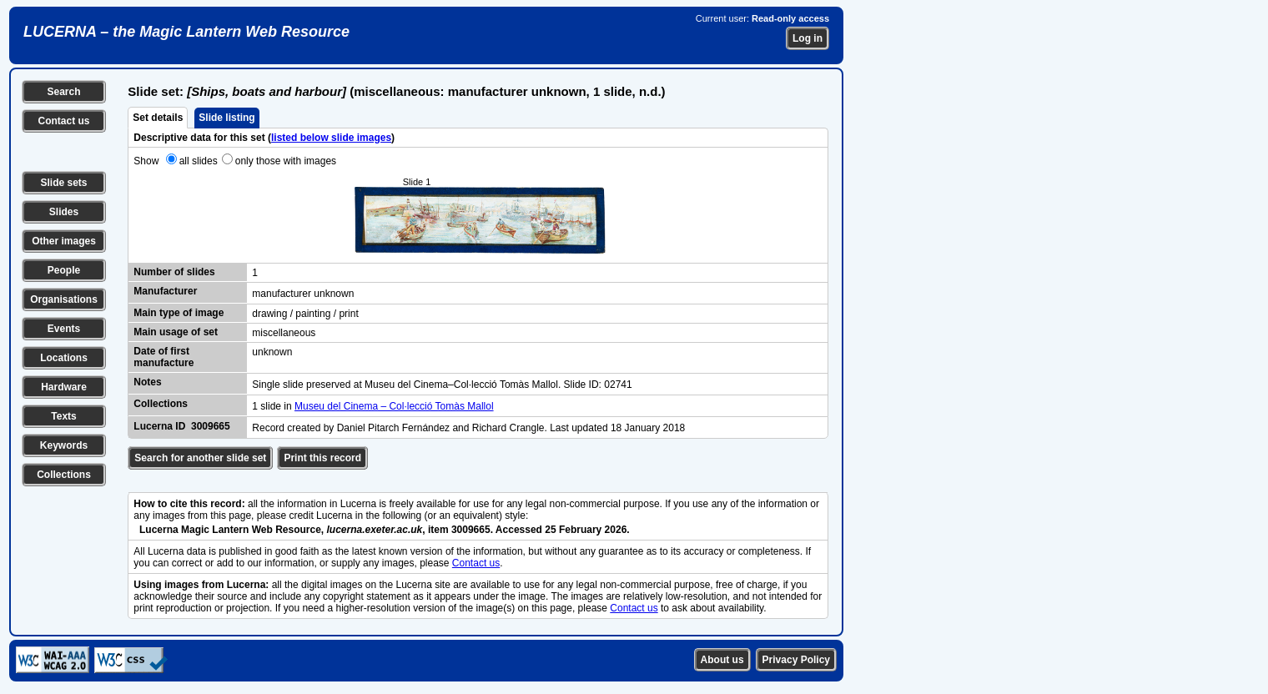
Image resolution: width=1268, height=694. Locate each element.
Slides (63, 212)
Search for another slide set (200, 458)
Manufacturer (165, 291)
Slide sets (63, 183)
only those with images (285, 161)
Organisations (64, 299)
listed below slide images (331, 137)
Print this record (322, 458)
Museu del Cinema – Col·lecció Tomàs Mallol (394, 406)
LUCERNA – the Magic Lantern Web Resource (186, 31)
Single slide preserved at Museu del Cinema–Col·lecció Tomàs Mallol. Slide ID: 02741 (441, 384)
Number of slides (173, 272)
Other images (64, 241)
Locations (64, 358)
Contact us (63, 121)
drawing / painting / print (305, 313)
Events (64, 328)
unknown (272, 352)
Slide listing (226, 117)
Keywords (64, 445)
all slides (198, 161)
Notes (147, 382)
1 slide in (273, 406)
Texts (63, 416)
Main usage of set (175, 332)
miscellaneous (283, 333)
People (64, 270)
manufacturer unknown (303, 293)
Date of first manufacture (163, 357)
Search (63, 92)
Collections (64, 474)
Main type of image (178, 313)
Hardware (64, 387)
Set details (158, 117)
